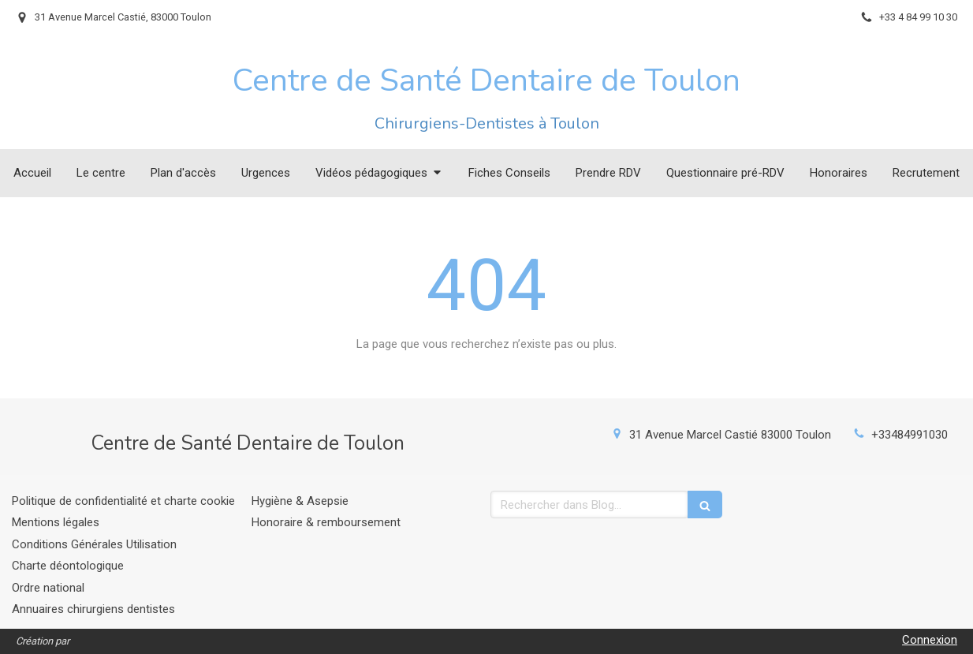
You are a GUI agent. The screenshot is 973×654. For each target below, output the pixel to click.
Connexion (929, 640)
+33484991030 (909, 435)
